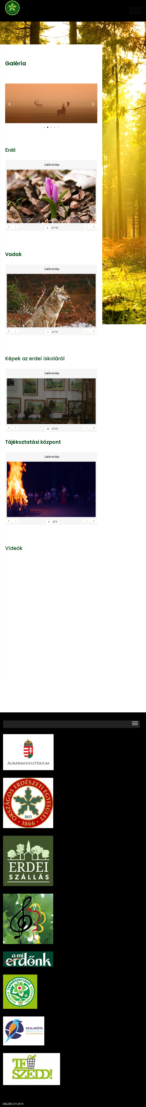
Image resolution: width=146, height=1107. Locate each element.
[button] (44, 127)
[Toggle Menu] (135, 724)
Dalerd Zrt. (19, 18)
